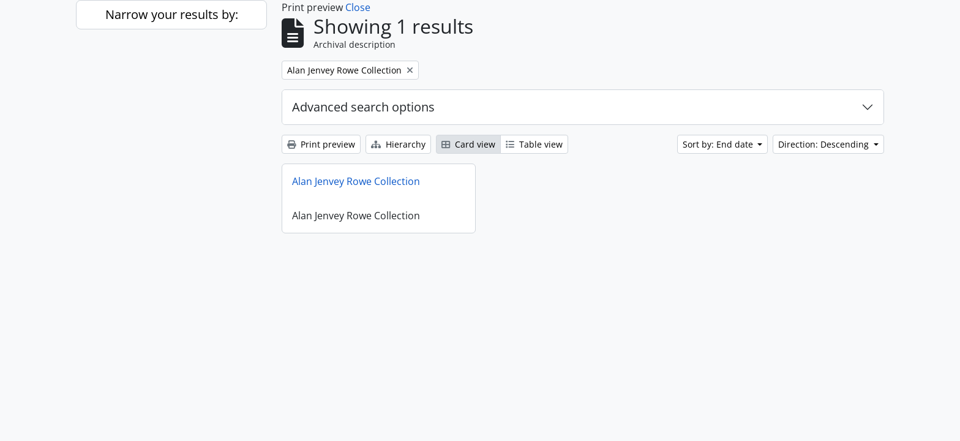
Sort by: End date (719, 144)
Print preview (321, 144)
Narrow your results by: (171, 14)
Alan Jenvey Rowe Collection (356, 181)
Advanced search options (363, 107)
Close (357, 7)
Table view (534, 144)
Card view (468, 144)
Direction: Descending (824, 144)
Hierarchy (398, 144)
